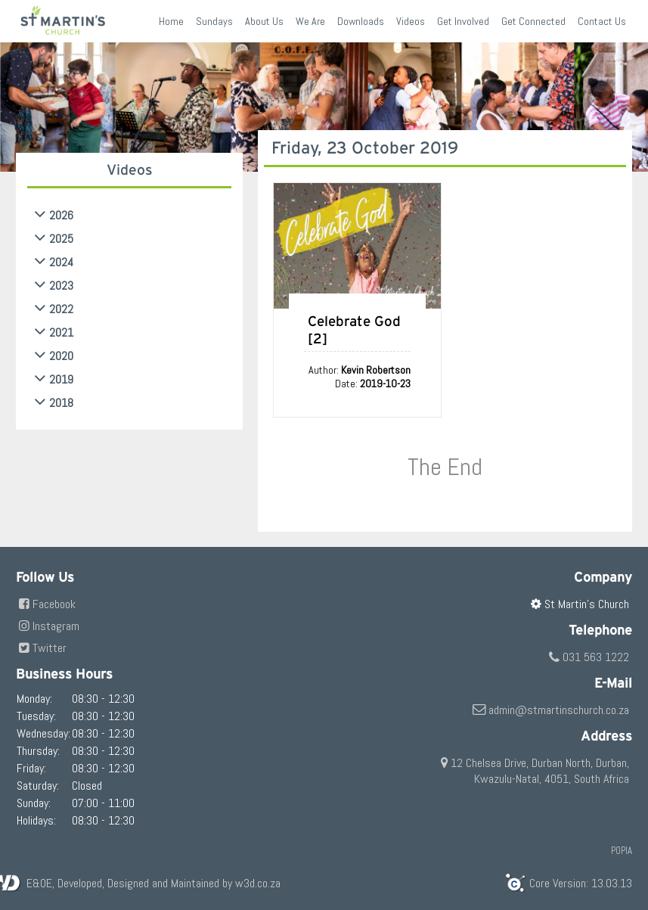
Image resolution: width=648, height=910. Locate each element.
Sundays (214, 21)
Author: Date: (359, 376)
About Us (264, 21)
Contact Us (602, 21)
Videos (410, 21)
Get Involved (463, 21)
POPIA (621, 850)
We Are (310, 21)
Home (171, 21)
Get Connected (533, 21)
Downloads (360, 21)
